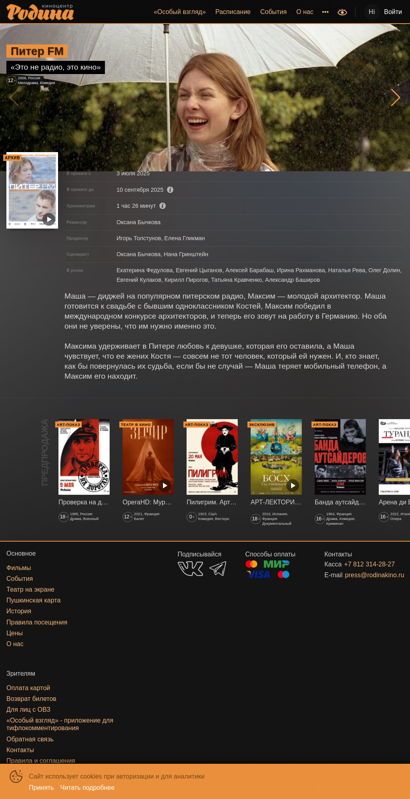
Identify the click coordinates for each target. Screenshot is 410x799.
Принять (41, 787)
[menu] (206, 12)
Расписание (233, 11)
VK (190, 568)
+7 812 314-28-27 (364, 564)
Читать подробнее (87, 787)
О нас (305, 11)
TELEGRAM (217, 568)
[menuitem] (180, 12)
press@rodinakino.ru (364, 575)
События (273, 11)
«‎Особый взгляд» (180, 11)
